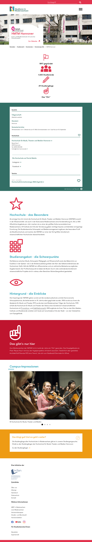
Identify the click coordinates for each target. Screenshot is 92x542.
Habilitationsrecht (39, 308)
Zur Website (34, 41)
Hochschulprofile (39, 47)
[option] (46, 29)
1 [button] (42, 424)
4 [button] (50, 424)
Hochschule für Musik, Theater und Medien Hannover (31, 141)
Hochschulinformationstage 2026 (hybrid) (27, 182)
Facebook (15, 166)
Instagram (16, 162)
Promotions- (25, 308)
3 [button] (47, 424)
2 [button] (45, 424)
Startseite (12, 47)
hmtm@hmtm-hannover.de (19, 149)
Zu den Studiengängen (20, 448)
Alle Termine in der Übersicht (71, 189)
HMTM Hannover (50, 47)
